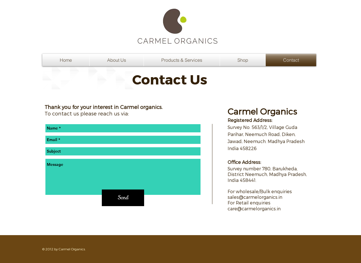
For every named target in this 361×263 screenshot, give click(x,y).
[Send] (123, 198)
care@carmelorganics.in (254, 208)
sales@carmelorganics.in (255, 197)
